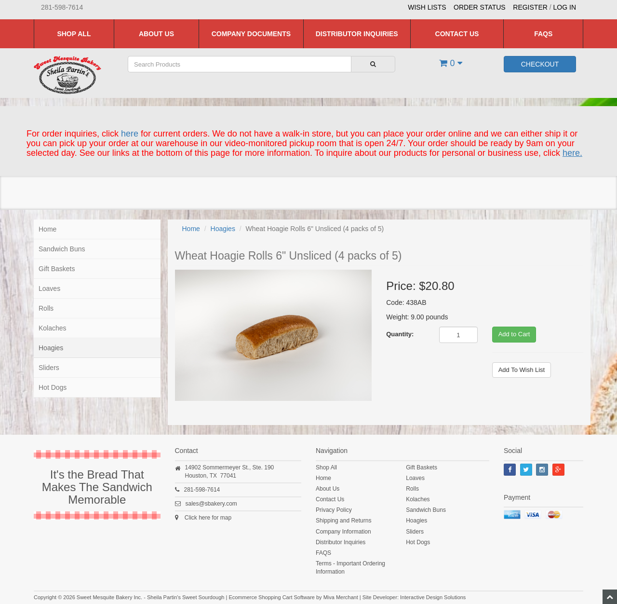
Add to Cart (514, 334)
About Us (156, 34)
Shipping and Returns (343, 520)
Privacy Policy (334, 510)
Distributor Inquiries (357, 34)
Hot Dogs (53, 387)
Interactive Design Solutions (433, 597)
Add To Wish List (521, 369)
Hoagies (51, 348)
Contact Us (457, 34)
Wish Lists (427, 7)
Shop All (74, 34)
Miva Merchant (340, 597)
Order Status (480, 7)
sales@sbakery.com (211, 503)
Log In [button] (564, 7)
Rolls (46, 308)
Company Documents (251, 34)
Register (530, 7)
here (129, 133)
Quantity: (400, 334)
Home (47, 229)
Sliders (49, 367)
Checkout (540, 64)
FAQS (543, 34)
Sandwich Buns (62, 249)
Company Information (343, 531)
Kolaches (53, 328)
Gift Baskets (57, 269)
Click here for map (208, 517)
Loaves (49, 288)
